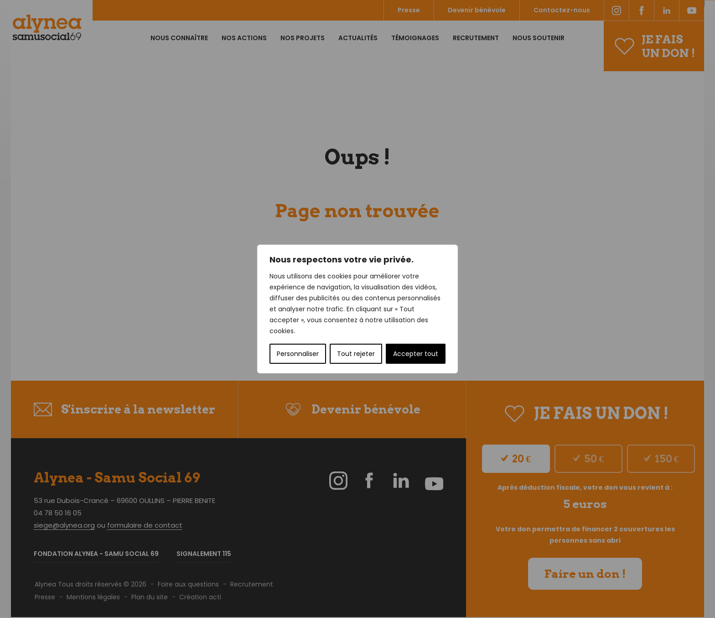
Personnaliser (298, 353)
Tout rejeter (356, 353)
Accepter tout (415, 353)
